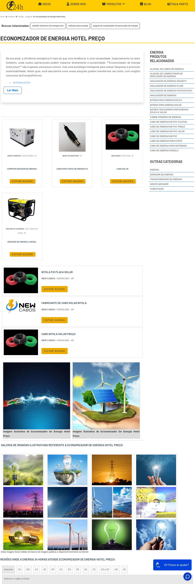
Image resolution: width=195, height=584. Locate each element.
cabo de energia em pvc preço (167, 127)
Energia (154, 170)
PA (124, 497)
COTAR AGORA (17, 181)
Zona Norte (28, 526)
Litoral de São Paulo (116, 526)
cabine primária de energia (165, 117)
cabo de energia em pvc (163, 136)
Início (44, 4)
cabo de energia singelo (164, 150)
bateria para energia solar (166, 105)
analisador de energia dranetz (168, 81)
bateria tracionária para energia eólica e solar (169, 111)
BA (86, 497)
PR (52, 497)
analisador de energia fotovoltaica (171, 91)
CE (94, 497)
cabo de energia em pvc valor (167, 131)
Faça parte (177, 4)
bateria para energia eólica (166, 100)
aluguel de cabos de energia (167, 69)
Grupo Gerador (159, 184)
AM (116, 497)
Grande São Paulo (92, 526)
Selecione (8, 497)
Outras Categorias (166, 161)
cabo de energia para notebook (168, 146)
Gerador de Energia (162, 174)
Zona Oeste (44, 526)
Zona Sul (59, 526)
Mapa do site (183, 558)
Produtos (113, 4)
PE (77, 497)
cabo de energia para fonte (166, 141)
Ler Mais (12, 90)
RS (69, 497)
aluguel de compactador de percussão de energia (115, 26)
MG (27, 497)
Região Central (11, 526)
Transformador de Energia (166, 179)
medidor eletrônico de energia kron (48, 26)
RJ (19, 497)
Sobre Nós (76, 4)
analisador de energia (163, 95)
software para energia (78, 26)
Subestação (157, 189)
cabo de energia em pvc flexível (168, 122)
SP (44, 497)
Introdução (21, 82)
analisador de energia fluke (166, 86)
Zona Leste (74, 526)
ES (36, 497)
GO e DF (105, 497)
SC (61, 497)
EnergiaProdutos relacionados (162, 56)
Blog (145, 4)
